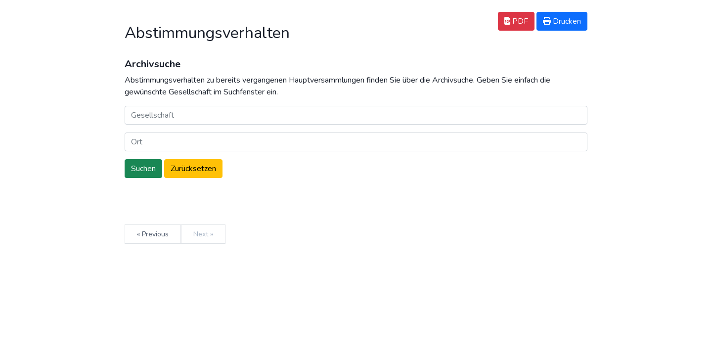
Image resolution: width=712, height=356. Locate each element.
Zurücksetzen (193, 168)
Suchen (143, 168)
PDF (516, 21)
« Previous (153, 234)
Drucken (562, 21)
